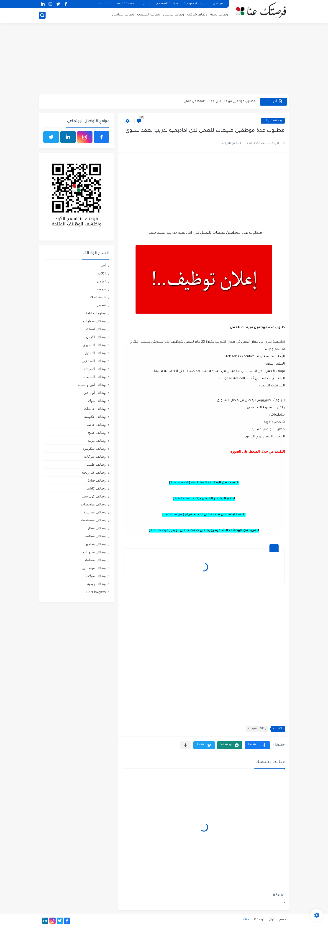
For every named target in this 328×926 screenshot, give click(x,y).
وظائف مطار (96, 528)
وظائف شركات (197, 15)
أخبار (102, 265)
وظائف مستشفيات (92, 520)
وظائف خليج (97, 432)
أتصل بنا (145, 4)
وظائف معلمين (123, 15)
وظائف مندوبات (94, 552)
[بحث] (42, 15)
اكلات (102, 273)
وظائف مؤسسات (93, 504)
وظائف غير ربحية (93, 472)
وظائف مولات (96, 576)
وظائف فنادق (96, 480)
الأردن (101, 281)
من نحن (218, 4)
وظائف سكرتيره (94, 448)
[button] (257, 745)
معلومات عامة (95, 313)
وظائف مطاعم (95, 536)
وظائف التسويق (94, 345)
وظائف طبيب (96, 464)
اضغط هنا (179, 483)
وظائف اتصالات (95, 329)
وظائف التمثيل (95, 353)
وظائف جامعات (95, 409)
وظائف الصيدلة (95, 369)
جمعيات (100, 289)
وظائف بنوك (97, 401)
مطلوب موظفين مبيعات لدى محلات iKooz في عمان (220, 101)
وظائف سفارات (94, 321)
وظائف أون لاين (94, 393)
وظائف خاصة (96, 424)
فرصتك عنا (104, 4)
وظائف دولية (96, 440)
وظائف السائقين (94, 361)
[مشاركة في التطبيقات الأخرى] (185, 745)
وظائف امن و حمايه (92, 385)
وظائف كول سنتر (93, 496)
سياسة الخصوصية (195, 4)
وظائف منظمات (94, 560)
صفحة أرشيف (125, 4)
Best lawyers (96, 592)
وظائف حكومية (95, 417)
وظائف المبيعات (148, 15)
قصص (101, 305)
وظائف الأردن (96, 337)
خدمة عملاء (98, 297)
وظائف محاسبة (95, 512)
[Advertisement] (164, 59)
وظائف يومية (219, 15)
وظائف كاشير (96, 488)
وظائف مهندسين (94, 568)
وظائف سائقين (173, 15)
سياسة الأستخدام (167, 4)
